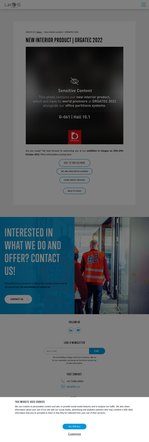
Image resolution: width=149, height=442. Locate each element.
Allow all (74, 426)
